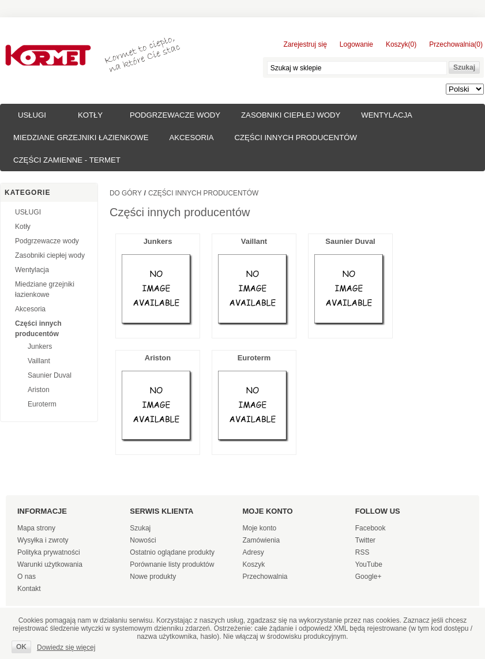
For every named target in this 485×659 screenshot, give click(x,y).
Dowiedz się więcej (66, 647)
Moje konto (260, 528)
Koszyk (254, 564)
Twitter (365, 540)
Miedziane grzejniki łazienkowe (80, 137)
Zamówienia (261, 540)
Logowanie (356, 44)
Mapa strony (36, 528)
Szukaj (140, 528)
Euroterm (42, 404)
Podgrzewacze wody (175, 115)
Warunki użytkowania (49, 564)
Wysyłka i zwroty (43, 540)
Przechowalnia (265, 577)
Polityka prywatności (48, 552)
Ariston (39, 390)
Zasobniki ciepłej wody (290, 115)
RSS (362, 552)
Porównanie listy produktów (172, 564)
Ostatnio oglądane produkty (172, 552)
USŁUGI (32, 115)
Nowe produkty (153, 577)
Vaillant (39, 361)
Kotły (90, 115)
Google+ (368, 577)
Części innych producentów (295, 137)
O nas (26, 577)
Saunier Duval (50, 375)
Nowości (143, 540)
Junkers (40, 346)
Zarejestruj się (305, 44)
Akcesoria (191, 137)
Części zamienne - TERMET (67, 160)
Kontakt (29, 589)
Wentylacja (386, 115)
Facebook (370, 528)
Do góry (126, 193)
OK (21, 647)
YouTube (368, 564)
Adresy (253, 552)
